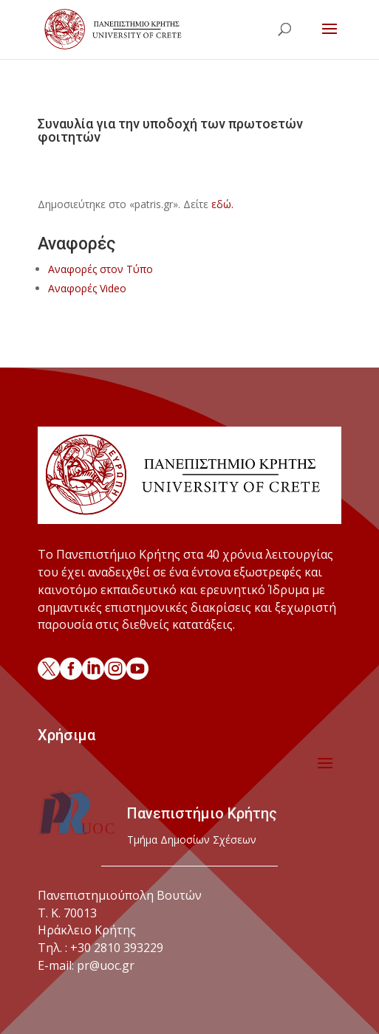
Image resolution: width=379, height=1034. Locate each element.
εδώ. (222, 204)
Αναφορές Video (87, 288)
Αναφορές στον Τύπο (100, 269)
